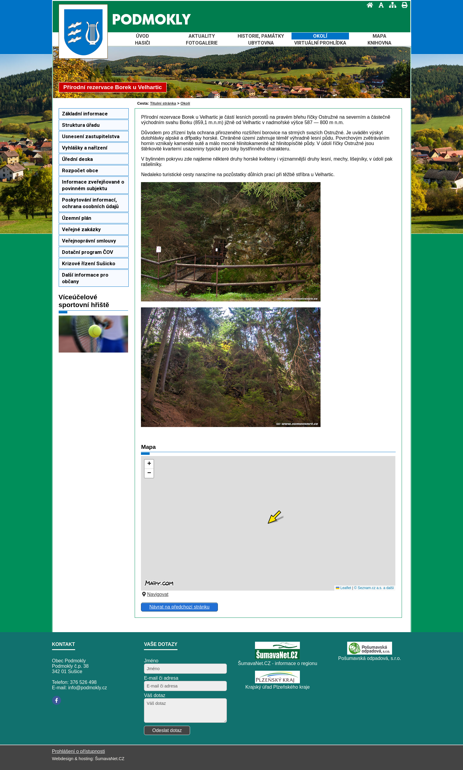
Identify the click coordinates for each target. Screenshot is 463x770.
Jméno (151, 660)
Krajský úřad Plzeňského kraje (277, 687)
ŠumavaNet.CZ (109, 758)
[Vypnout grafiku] (379, 5)
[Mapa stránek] (391, 5)
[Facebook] (56, 700)
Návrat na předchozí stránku (179, 606)
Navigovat (154, 594)
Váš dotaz (154, 695)
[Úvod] (368, 5)
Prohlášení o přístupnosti (78, 751)
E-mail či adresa (161, 678)
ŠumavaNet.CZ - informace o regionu (277, 663)
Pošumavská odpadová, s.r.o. (369, 658)
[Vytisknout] (402, 5)
